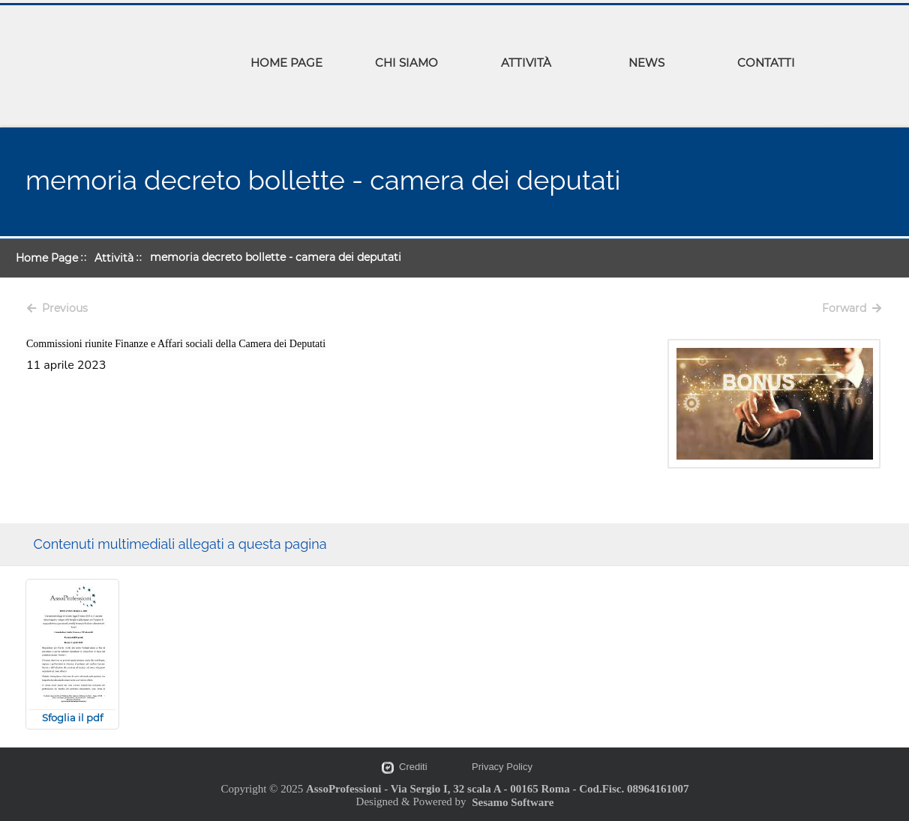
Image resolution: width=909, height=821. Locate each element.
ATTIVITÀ (526, 62)
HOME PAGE (286, 62)
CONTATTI (766, 62)
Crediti (413, 766)
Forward (851, 308)
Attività (114, 258)
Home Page (47, 258)
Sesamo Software (513, 802)
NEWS (646, 62)
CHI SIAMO (406, 62)
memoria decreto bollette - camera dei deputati (275, 257)
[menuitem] (286, 65)
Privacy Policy (502, 766)
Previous (57, 308)
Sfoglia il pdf (72, 718)
